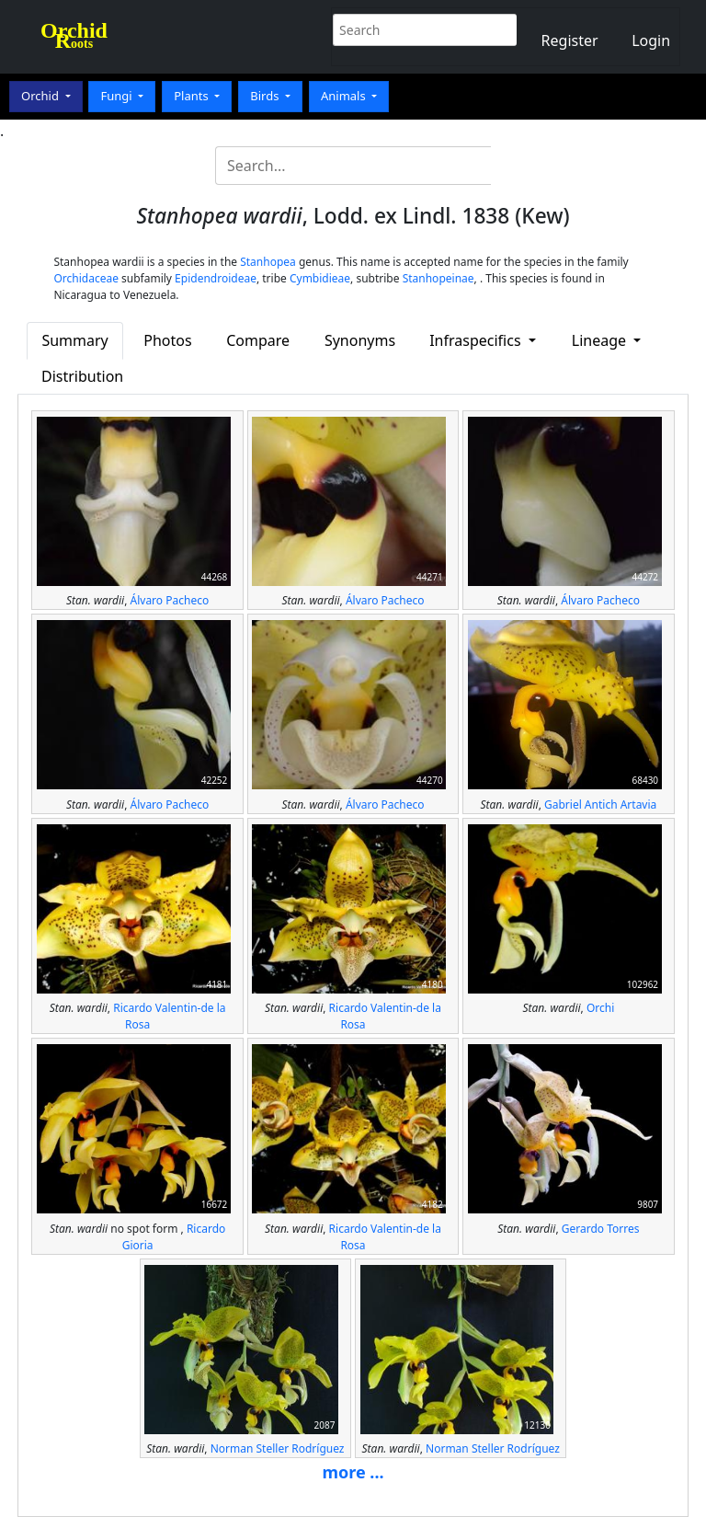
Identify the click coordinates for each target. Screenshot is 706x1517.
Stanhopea (268, 262)
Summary (74, 340)
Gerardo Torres (601, 1228)
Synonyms (360, 340)
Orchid (41, 95)
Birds (266, 95)
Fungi (117, 95)
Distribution (82, 376)
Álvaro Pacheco (170, 600)
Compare (258, 340)
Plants (192, 95)
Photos (167, 340)
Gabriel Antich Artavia (600, 804)
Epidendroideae (215, 278)
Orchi (600, 1008)
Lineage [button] (601, 340)
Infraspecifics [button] (477, 340)
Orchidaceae (86, 278)
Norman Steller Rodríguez (278, 1448)
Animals (345, 95)
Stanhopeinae (438, 278)
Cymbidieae (320, 278)
